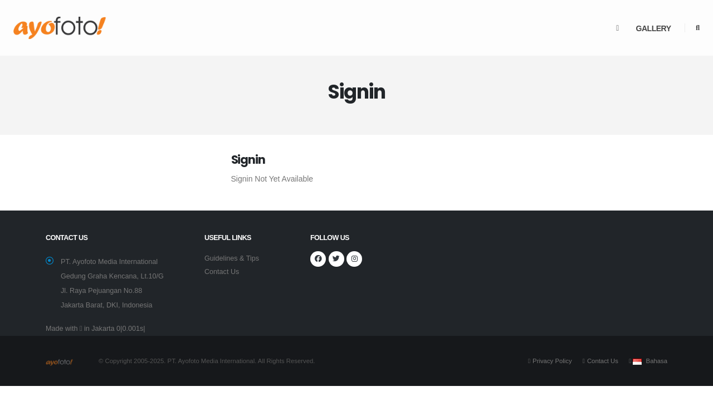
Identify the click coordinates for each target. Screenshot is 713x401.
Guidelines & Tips (231, 258)
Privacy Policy (552, 361)
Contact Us (221, 272)
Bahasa (656, 361)
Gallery (653, 28)
